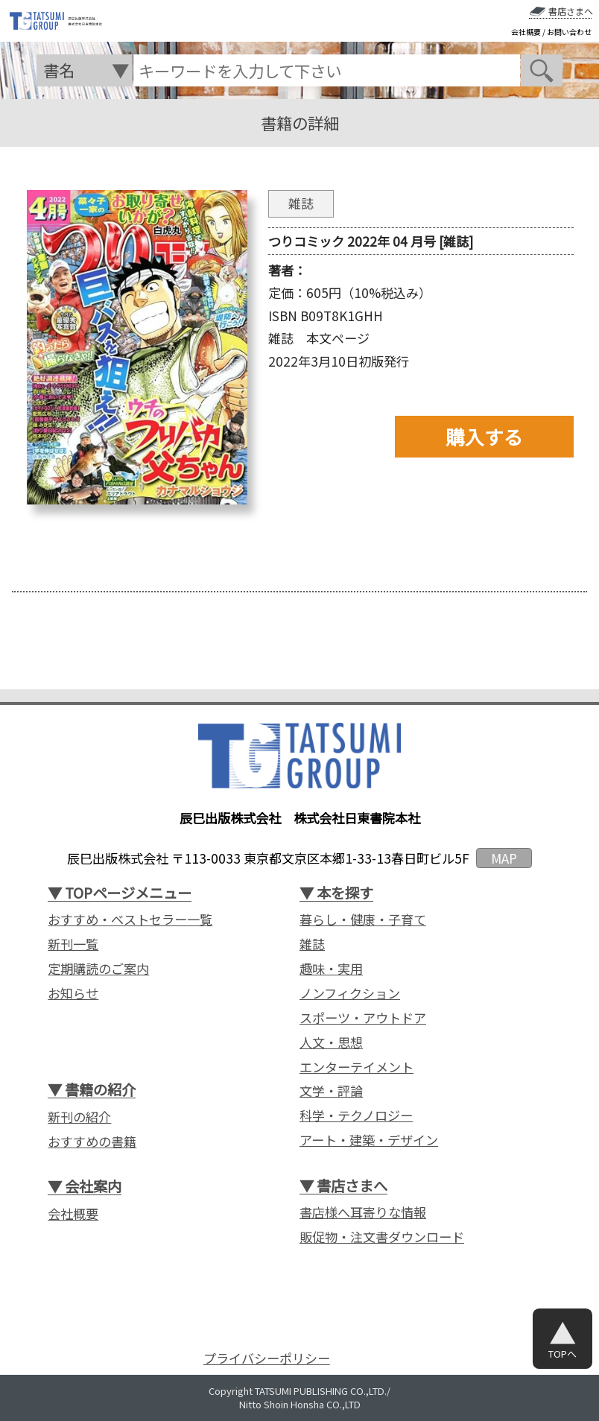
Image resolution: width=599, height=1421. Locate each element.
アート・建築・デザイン (369, 1140)
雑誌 (312, 944)
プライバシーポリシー (266, 1358)
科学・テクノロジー (356, 1115)
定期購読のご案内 (98, 968)
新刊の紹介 (79, 1117)
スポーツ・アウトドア (363, 1018)
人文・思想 (331, 1042)
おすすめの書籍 (92, 1141)
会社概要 (526, 32)
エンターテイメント (356, 1067)
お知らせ (73, 993)
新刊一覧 (73, 944)
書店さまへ (570, 11)
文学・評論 (331, 1091)
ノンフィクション (350, 993)
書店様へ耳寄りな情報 (363, 1212)
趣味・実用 (331, 968)
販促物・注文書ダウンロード (382, 1237)
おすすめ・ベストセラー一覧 (130, 919)
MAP (504, 858)
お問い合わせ (569, 32)
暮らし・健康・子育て (363, 919)
